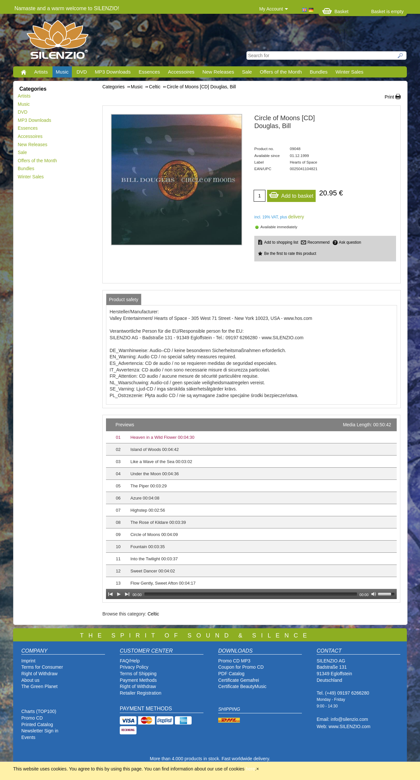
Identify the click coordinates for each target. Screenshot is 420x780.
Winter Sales (349, 72)
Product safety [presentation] (123, 299)
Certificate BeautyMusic (242, 686)
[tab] (123, 299)
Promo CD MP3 (234, 660)
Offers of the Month (281, 72)
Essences (149, 72)
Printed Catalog (37, 724)
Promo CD (32, 718)
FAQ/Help (130, 660)
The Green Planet (39, 686)
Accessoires (181, 72)
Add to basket (291, 194)
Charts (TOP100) (38, 711)
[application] (251, 508)
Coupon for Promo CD (241, 667)
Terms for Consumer (42, 667)
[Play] (118, 594)
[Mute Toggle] (373, 594)
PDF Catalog (231, 673)
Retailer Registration (140, 693)
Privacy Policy (134, 667)
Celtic (153, 613)
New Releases (218, 72)
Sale (247, 72)
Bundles (318, 72)
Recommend (318, 242)
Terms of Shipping (138, 673)
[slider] (250, 594)
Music (62, 72)
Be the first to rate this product (290, 253)
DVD (81, 72)
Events (28, 737)
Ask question (350, 242)
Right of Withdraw (39, 673)
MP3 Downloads (113, 72)
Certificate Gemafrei (238, 680)
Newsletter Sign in (39, 730)
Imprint (28, 660)
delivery (296, 216)
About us (30, 680)
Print (389, 97)
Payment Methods (138, 680)
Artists (41, 72)
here (250, 768)
